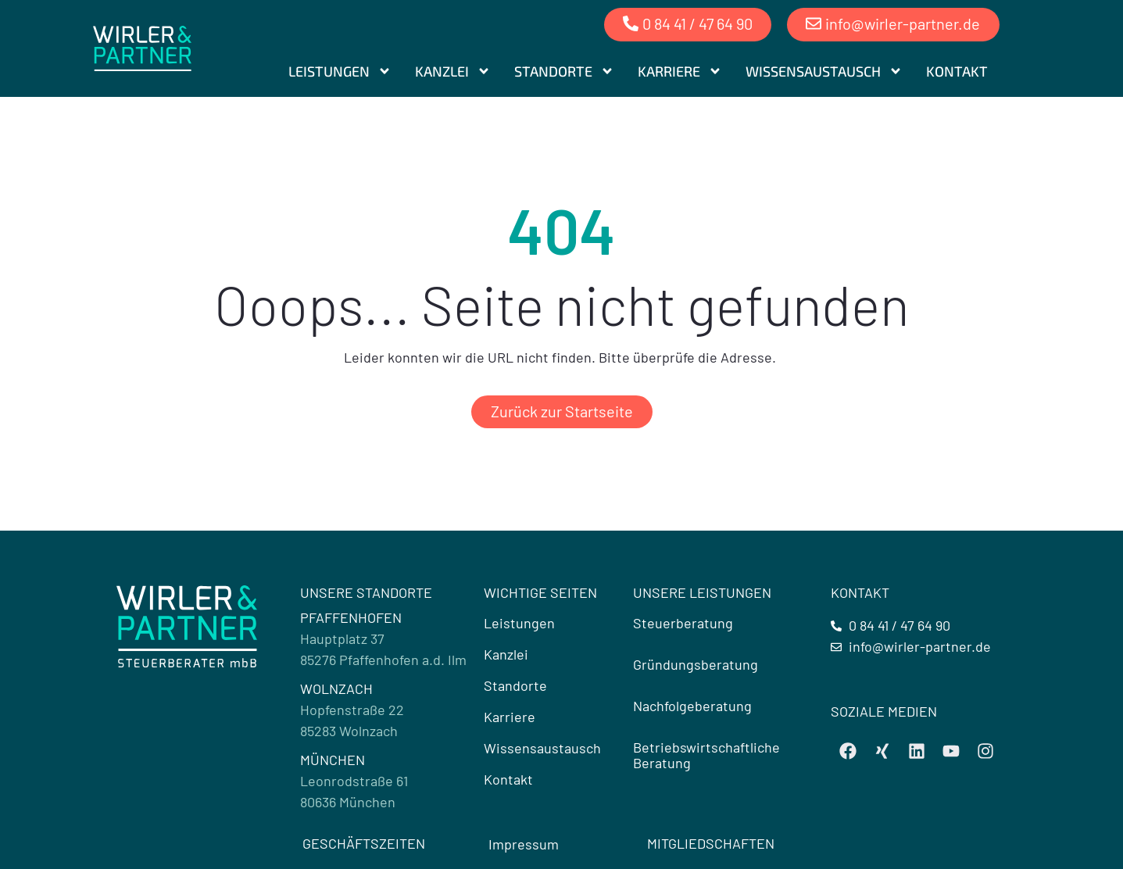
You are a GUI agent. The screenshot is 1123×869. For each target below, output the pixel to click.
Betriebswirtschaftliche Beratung (706, 755)
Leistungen (340, 70)
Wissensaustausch (824, 70)
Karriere (680, 70)
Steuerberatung (683, 623)
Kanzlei (453, 70)
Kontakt (957, 70)
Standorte (564, 70)
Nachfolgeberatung (692, 705)
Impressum (523, 844)
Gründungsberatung (695, 664)
